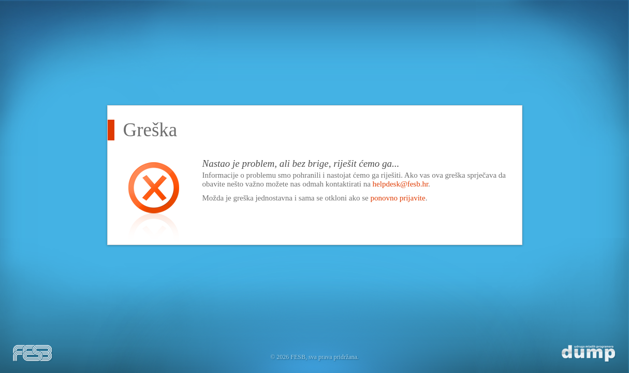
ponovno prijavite (397, 198)
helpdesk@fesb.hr (401, 184)
